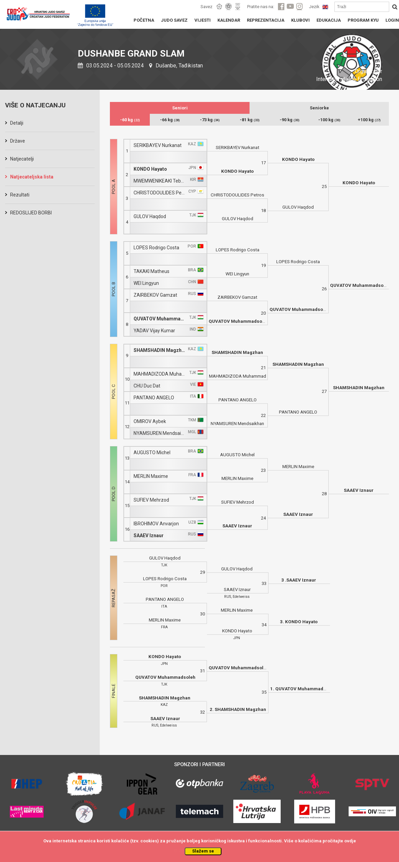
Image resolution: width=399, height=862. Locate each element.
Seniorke (319, 107)
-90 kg (290, 119)
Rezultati (19, 194)
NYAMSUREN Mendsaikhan (160, 433)
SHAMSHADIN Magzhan (160, 350)
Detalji (16, 123)
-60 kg (130, 119)
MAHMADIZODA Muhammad (160, 374)
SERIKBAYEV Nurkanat (158, 145)
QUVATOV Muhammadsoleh (160, 318)
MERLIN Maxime (151, 476)
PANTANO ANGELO (154, 397)
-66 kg (170, 119)
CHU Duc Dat (147, 385)
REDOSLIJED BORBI (31, 212)
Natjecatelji (22, 159)
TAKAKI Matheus (151, 271)
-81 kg (250, 119)
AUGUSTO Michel (152, 452)
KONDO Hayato (150, 169)
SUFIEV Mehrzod (151, 500)
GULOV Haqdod (150, 216)
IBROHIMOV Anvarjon (156, 523)
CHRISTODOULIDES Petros (160, 192)
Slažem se (203, 851)
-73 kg (210, 119)
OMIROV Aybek (150, 421)
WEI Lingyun (146, 283)
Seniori (180, 107)
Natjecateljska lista (31, 177)
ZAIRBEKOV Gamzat (155, 295)
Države (17, 141)
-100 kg (329, 119)
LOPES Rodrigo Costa (156, 247)
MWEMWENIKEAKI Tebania (160, 181)
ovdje (350, 840)
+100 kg (369, 119)
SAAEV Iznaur (149, 535)
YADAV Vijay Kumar (154, 330)
